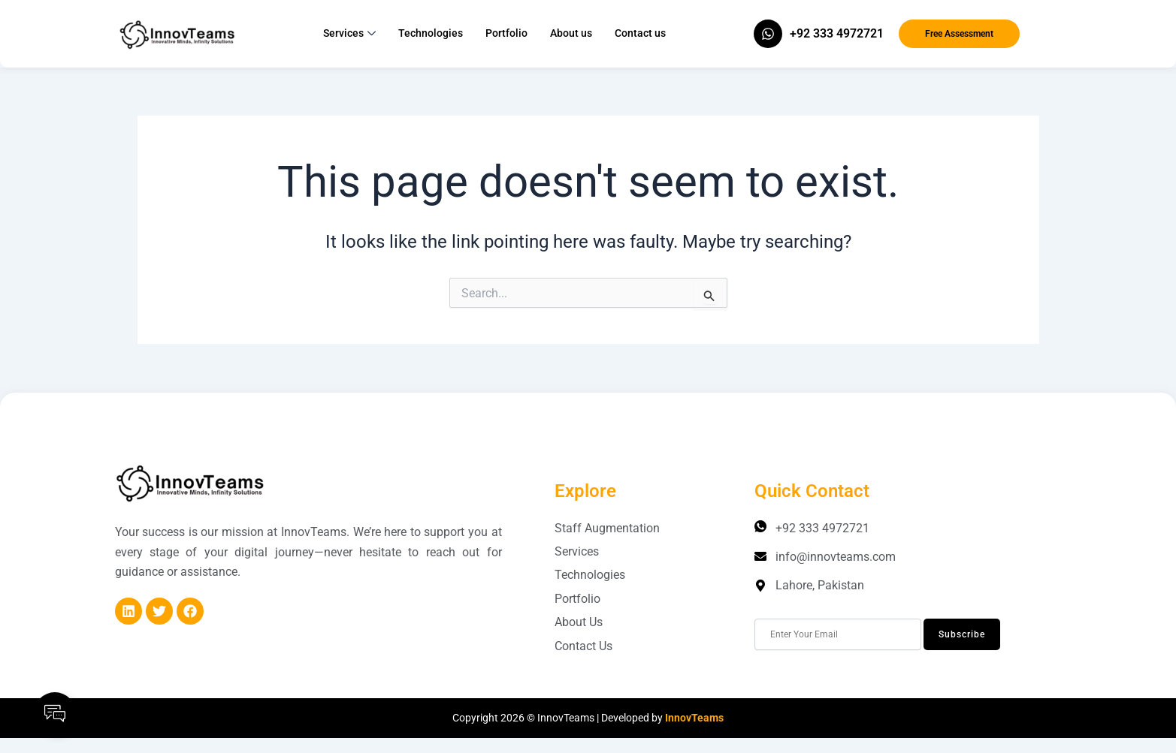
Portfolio (506, 33)
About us (571, 33)
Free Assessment (959, 34)
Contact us (640, 33)
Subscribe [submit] (962, 634)
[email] (837, 634)
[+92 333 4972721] (768, 34)
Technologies (430, 33)
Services (349, 34)
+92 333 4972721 (837, 33)
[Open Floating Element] (55, 713)
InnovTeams (694, 718)
